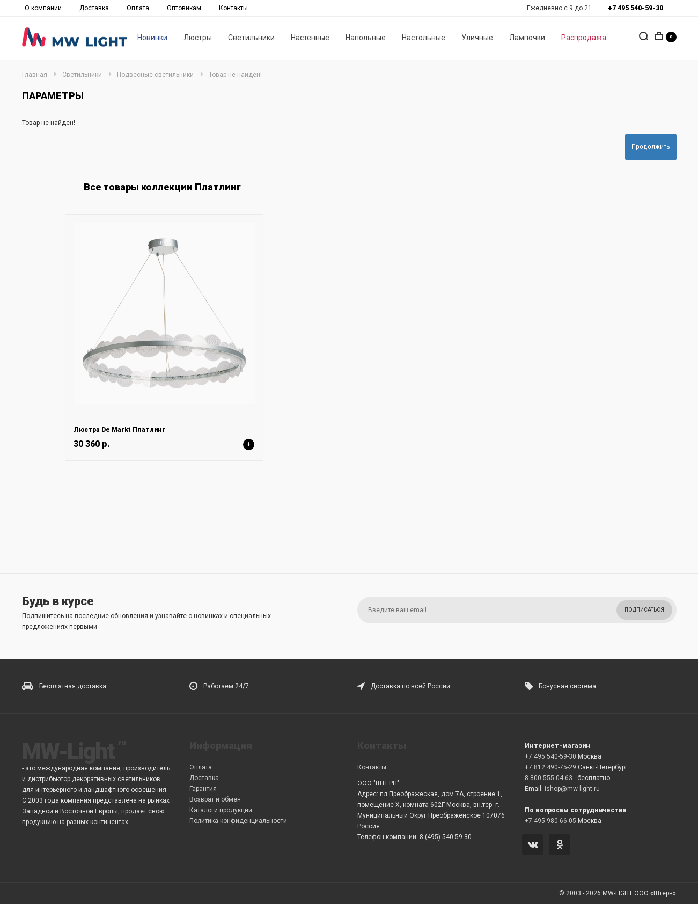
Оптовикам (184, 8)
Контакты (233, 8)
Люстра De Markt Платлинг (119, 429)
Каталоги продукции (220, 810)
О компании (43, 8)
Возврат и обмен (215, 799)
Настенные (310, 38)
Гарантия (203, 788)
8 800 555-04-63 (548, 778)
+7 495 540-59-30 (550, 756)
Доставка (94, 8)
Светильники (251, 38)
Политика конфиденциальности (238, 821)
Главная (34, 74)
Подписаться (644, 610)
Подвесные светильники (155, 74)
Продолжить (650, 146)
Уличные (477, 38)
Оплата (138, 8)
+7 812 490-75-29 (550, 767)
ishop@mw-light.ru (572, 788)
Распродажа (583, 38)
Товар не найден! (235, 74)
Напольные (366, 38)
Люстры (197, 38)
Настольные (423, 38)
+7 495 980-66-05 (550, 821)
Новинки (152, 38)
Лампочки (527, 38)
